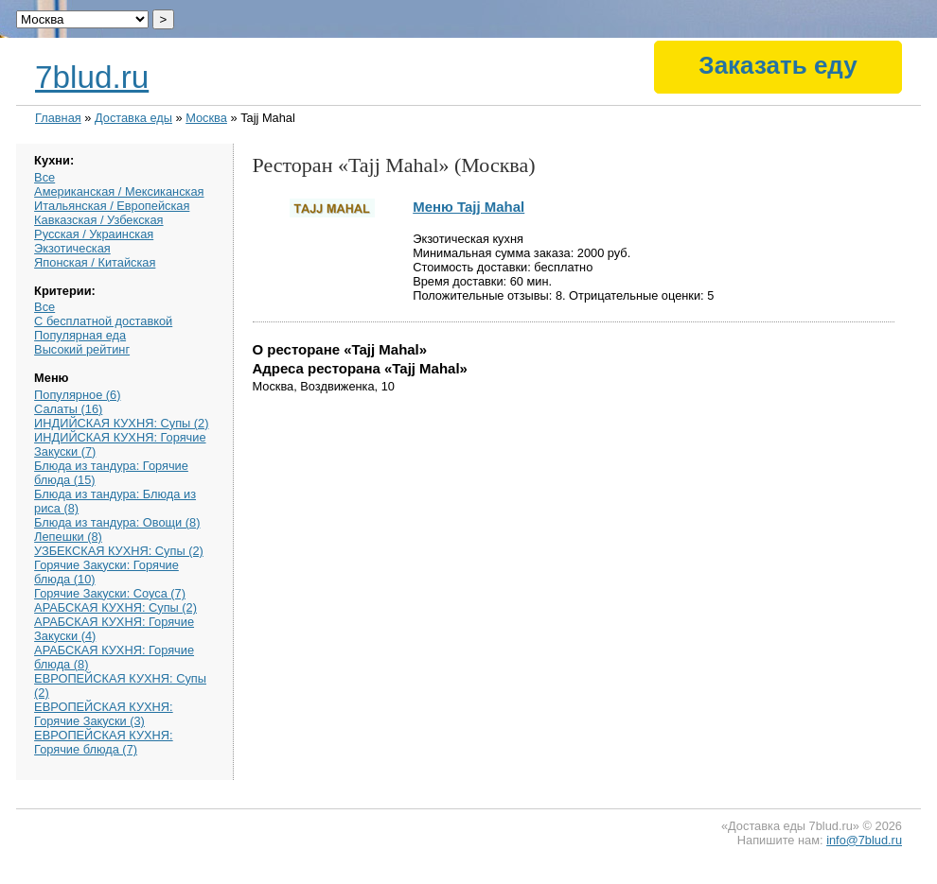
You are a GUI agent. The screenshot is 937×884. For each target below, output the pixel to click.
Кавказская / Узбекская (98, 220)
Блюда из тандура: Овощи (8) (117, 522)
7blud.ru (92, 77)
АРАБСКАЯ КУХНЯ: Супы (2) (115, 607)
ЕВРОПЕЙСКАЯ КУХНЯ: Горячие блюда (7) (103, 742)
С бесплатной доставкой (103, 321)
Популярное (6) (77, 395)
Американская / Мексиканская (118, 191)
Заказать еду (777, 65)
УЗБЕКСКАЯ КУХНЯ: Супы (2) (118, 551)
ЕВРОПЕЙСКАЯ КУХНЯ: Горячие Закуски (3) (103, 714)
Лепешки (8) (68, 536)
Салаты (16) (68, 409)
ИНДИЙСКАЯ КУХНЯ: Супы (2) (121, 423)
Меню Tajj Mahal (468, 207)
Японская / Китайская (94, 262)
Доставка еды (133, 118)
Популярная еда (80, 335)
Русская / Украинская (93, 234)
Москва (206, 118)
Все (44, 177)
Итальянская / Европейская (111, 206)
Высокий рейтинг (82, 349)
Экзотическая (72, 248)
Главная (58, 118)
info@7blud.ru (864, 840)
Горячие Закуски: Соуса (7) (110, 593)
